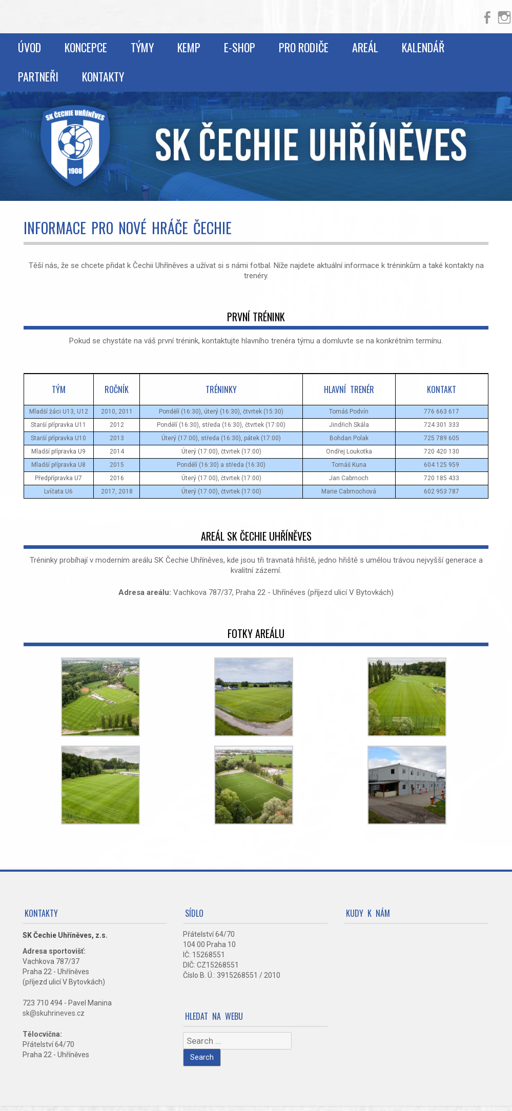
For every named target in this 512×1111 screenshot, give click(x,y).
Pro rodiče (304, 47)
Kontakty (103, 76)
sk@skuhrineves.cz (54, 1013)
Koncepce (86, 47)
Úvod (29, 47)
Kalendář (423, 47)
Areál (365, 47)
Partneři (38, 76)
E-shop (239, 47)
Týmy (142, 47)
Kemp (188, 47)
